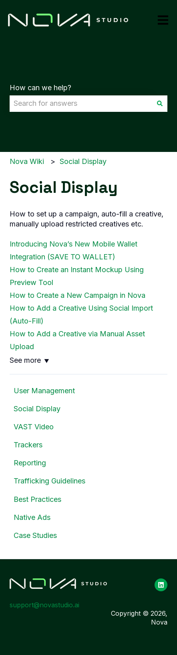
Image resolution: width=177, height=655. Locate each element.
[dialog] (88, 327)
